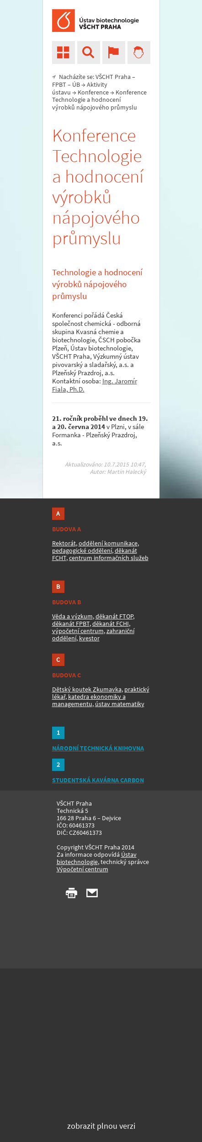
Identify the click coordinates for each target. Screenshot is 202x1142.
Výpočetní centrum (82, 869)
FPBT (59, 84)
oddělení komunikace (108, 543)
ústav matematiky (119, 704)
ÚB (76, 84)
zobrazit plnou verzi (101, 1126)
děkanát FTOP (114, 616)
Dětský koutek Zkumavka (87, 689)
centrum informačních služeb (109, 558)
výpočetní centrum (78, 631)
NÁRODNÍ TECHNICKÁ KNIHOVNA (98, 748)
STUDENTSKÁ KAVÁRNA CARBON (98, 780)
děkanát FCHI (110, 623)
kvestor (89, 638)
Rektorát (64, 543)
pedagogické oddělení (82, 550)
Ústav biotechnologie (97, 858)
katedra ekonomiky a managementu (89, 700)
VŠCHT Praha (113, 77)
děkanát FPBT (71, 623)
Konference (93, 92)
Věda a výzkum (72, 616)
